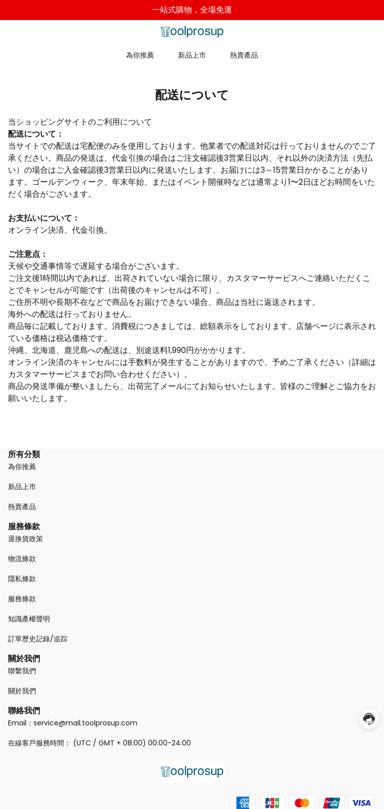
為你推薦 (140, 55)
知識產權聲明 (29, 619)
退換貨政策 (25, 539)
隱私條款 (22, 579)
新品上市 (192, 55)
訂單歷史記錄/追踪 (38, 639)
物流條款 (22, 559)
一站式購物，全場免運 (192, 10)
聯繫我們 (22, 671)
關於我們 (22, 691)
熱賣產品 (244, 55)
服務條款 (22, 599)
